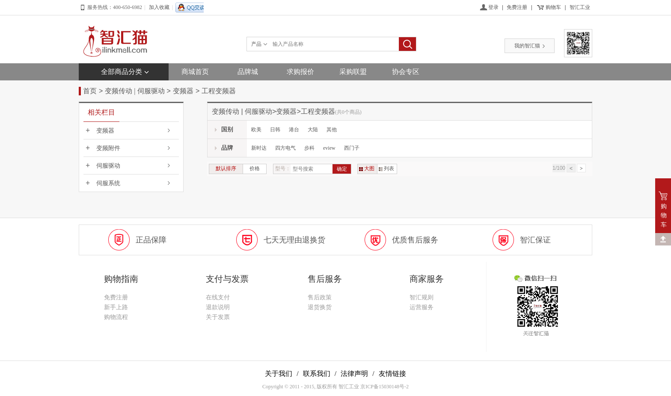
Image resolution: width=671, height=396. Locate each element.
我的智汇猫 (529, 46)
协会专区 (405, 71)
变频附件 (108, 148)
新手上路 (116, 307)
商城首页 (195, 71)
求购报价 (300, 71)
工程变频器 (219, 91)
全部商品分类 (121, 71)
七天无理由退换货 (294, 240)
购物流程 (116, 317)
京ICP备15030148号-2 (384, 387)
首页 (90, 91)
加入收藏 (159, 7)
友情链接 (392, 373)
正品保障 (151, 240)
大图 (366, 168)
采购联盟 (353, 71)
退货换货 (320, 307)
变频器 (183, 91)
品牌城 (248, 71)
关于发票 (218, 317)
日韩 (275, 130)
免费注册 (517, 7)
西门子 (351, 148)
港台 (294, 130)
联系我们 (316, 373)
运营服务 (421, 307)
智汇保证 (535, 240)
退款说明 (218, 307)
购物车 (553, 7)
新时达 (259, 148)
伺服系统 (108, 183)
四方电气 (285, 148)
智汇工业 (580, 7)
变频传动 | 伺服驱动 (134, 91)
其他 (332, 130)
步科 (309, 148)
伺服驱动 (108, 166)
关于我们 (278, 373)
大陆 (313, 130)
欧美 (256, 130)
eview (329, 148)
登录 (493, 7)
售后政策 (320, 297)
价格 (254, 168)
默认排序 (226, 168)
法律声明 (354, 373)
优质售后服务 (415, 240)
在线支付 (218, 297)
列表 (386, 168)
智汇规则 (421, 297)
